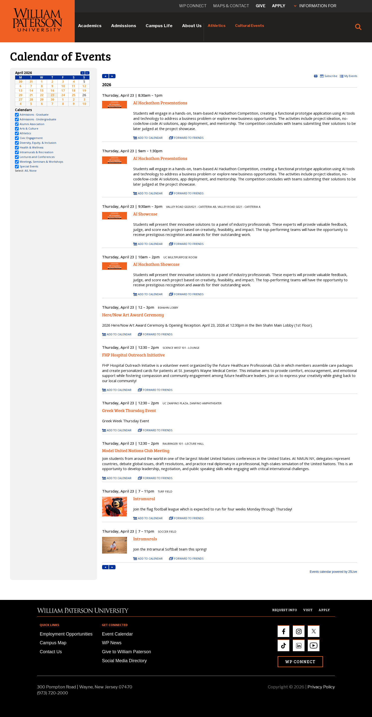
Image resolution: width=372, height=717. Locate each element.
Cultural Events (249, 25)
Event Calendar (117, 634)
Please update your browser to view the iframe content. (52, 88)
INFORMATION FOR (315, 6)
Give (260, 5)
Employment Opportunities (66, 634)
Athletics (217, 25)
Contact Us (51, 651)
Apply (278, 5)
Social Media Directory (124, 660)
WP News (112, 642)
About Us (192, 25)
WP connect (193, 5)
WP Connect (300, 661)
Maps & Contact (231, 5)
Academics (90, 25)
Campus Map (53, 642)
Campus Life (159, 25)
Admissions (123, 25)
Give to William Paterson (126, 651)
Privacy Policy (321, 686)
